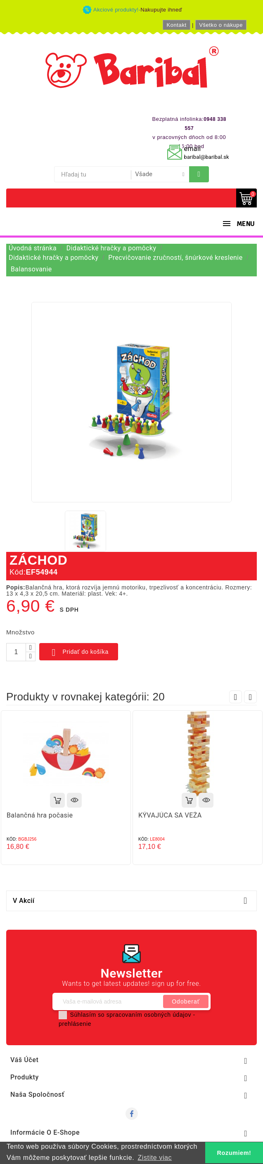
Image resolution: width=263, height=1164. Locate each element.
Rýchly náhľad (74, 800)
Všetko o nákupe (221, 25)
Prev (235, 696)
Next (250, 696)
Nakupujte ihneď (161, 10)
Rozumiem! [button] (234, 1153)
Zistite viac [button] (154, 1157)
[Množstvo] (16, 652)
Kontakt (176, 25)
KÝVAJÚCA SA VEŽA (170, 815)
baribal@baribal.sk (206, 157)
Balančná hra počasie (40, 815)
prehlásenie (75, 1023)
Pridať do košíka (79, 652)
